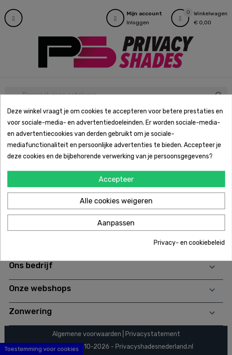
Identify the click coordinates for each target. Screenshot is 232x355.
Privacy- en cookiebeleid (189, 243)
